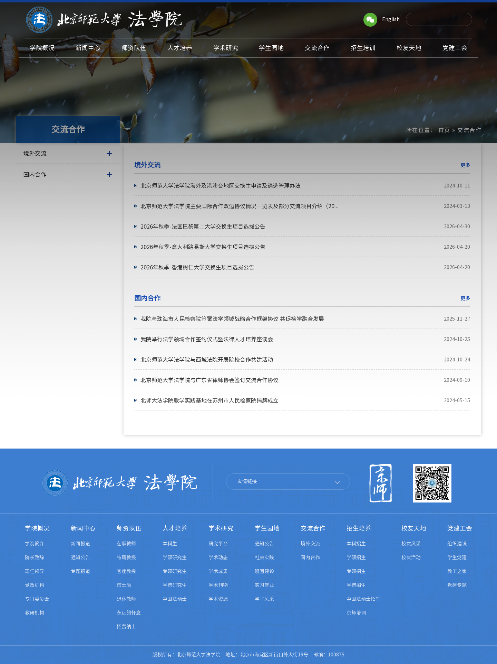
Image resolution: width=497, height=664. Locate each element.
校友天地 (413, 528)
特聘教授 (126, 557)
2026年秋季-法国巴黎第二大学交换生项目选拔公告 (202, 226)
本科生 (170, 543)
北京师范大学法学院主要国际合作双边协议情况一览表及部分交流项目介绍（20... (239, 206)
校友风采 (411, 543)
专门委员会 (37, 599)
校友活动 (411, 557)
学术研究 (220, 528)
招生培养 (359, 528)
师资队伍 (129, 528)
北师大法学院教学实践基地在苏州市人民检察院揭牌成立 (209, 400)
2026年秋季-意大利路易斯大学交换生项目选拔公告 (202, 247)
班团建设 (264, 571)
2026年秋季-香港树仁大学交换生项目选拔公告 (197, 267)
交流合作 (313, 528)
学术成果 (218, 571)
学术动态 (218, 557)
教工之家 (457, 571)
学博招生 (356, 585)
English (391, 19)
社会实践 (264, 557)
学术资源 (218, 599)
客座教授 (126, 571)
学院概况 (37, 528)
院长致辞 (34, 557)
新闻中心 (83, 528)
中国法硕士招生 (363, 599)
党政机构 (34, 585)
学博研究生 (175, 585)
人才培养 (175, 528)
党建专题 (457, 585)
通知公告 (80, 557)
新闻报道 (80, 543)
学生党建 (457, 557)
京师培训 (356, 612)
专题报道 (80, 571)
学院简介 (34, 543)
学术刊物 (218, 585)
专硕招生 (356, 571)
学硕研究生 (175, 557)
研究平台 (218, 543)
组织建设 (457, 543)
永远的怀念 (129, 612)
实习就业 (264, 585)
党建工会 (459, 528)
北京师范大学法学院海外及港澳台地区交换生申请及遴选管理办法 (220, 185)
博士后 (124, 585)
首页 (444, 130)
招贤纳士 (126, 626)
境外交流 (310, 543)
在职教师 (126, 543)
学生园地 (267, 528)
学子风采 (264, 599)
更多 (465, 165)
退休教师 (126, 599)
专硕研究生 (175, 571)
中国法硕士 (175, 599)
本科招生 (356, 543)
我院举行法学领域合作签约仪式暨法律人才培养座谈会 (206, 339)
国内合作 (310, 557)
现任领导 (34, 571)
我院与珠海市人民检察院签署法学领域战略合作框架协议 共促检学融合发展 (232, 319)
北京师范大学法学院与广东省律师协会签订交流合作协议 (209, 380)
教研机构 (34, 612)
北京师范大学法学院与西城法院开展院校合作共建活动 (206, 359)
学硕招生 (356, 557)
